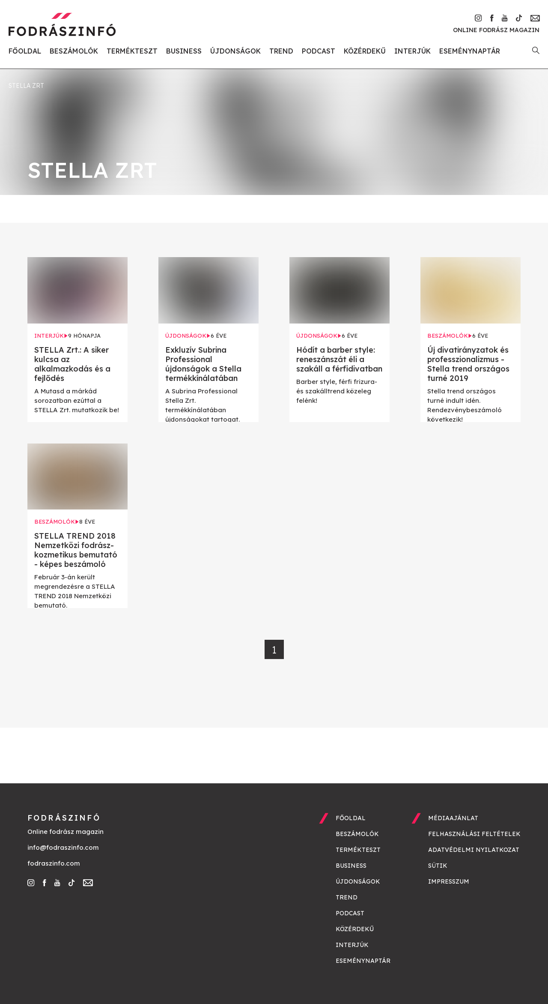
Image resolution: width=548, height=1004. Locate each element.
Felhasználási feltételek (474, 834)
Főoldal (25, 51)
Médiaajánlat (453, 818)
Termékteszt (132, 51)
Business (184, 51)
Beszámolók (74, 51)
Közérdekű (365, 51)
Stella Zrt (26, 86)
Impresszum (448, 881)
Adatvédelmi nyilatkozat (473, 850)
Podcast (318, 51)
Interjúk (412, 51)
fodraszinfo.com (53, 863)
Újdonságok (235, 51)
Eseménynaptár (469, 51)
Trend (281, 51)
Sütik (437, 865)
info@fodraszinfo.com (63, 847)
